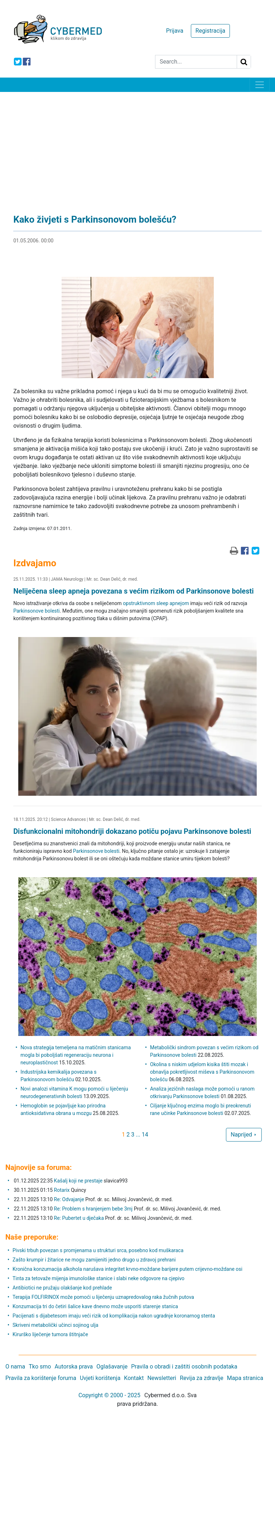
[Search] (196, 62)
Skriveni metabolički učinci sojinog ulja (55, 1325)
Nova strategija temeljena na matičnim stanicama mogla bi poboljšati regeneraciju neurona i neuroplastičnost (75, 1055)
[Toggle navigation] (260, 85)
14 (145, 1134)
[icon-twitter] (17, 61)
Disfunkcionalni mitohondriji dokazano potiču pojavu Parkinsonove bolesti (132, 831)
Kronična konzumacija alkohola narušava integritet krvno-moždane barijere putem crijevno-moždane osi (127, 1269)
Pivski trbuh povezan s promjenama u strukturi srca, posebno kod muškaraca (98, 1250)
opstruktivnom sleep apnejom (156, 603)
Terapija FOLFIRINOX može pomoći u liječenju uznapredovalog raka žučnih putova (103, 1297)
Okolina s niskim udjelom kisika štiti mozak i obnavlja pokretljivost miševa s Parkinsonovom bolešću (202, 1071)
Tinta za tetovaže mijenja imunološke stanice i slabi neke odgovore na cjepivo (98, 1278)
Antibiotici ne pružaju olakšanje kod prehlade (62, 1288)
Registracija (210, 30)
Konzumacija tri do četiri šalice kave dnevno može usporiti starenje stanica (95, 1306)
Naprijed (244, 1134)
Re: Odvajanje (69, 1199)
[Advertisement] (137, 146)
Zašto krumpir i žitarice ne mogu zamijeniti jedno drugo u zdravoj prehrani (94, 1260)
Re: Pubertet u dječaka (79, 1218)
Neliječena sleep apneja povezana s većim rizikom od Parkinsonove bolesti (133, 591)
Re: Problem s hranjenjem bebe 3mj (93, 1209)
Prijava (174, 30)
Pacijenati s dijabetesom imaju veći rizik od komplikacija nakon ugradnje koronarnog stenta (114, 1316)
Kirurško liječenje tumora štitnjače (50, 1334)
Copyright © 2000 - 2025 (109, 1395)
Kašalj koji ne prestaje (78, 1181)
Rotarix (62, 1190)
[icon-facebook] (26, 61)
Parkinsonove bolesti (36, 611)
